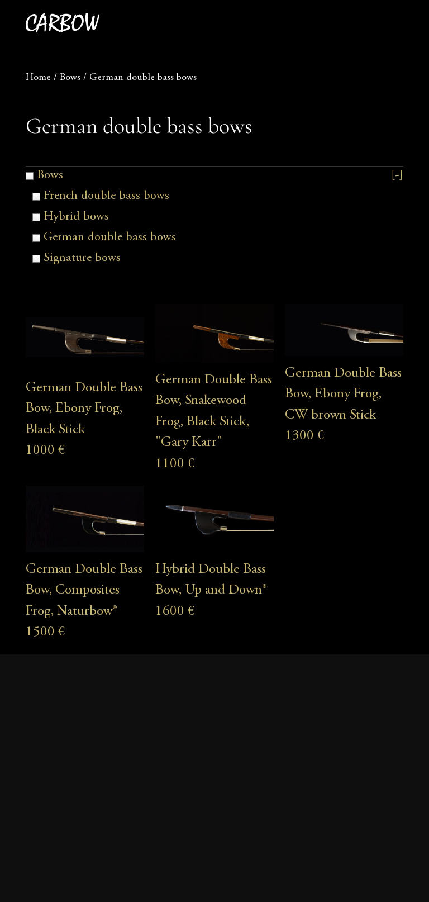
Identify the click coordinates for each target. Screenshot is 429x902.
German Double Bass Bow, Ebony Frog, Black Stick (84, 409)
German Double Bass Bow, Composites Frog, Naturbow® (84, 591)
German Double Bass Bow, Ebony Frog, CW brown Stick (343, 394)
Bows (70, 78)
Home (38, 78)
